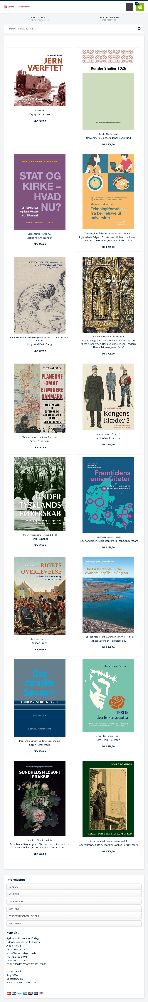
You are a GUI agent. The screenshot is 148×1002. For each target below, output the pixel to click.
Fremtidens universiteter (108, 536)
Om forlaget (16, 901)
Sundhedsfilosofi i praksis (39, 840)
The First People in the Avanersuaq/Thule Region (108, 636)
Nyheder (14, 894)
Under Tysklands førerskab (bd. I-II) (39, 534)
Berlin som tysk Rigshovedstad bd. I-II (108, 840)
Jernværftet (39, 110)
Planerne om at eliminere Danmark (39, 437)
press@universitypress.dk (21, 953)
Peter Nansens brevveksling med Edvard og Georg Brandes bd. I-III (39, 339)
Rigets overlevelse (40, 639)
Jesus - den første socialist (108, 735)
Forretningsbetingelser (24, 916)
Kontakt (14, 908)
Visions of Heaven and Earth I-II (108, 336)
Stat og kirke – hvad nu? (39, 233)
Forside (13, 886)
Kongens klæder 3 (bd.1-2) (108, 434)
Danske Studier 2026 (108, 133)
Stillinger (15, 923)
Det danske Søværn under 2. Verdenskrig (39, 740)
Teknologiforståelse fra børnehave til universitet (108, 233)
